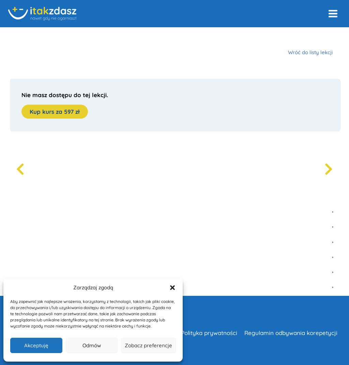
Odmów (91, 345)
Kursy (36, 36)
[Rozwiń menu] (333, 13)
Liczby (146, 36)
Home (15, 36)
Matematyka (65, 36)
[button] (172, 287)
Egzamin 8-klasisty (110, 36)
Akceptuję (36, 345)
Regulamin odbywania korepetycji (290, 332)
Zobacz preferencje (148, 345)
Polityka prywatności (209, 332)
